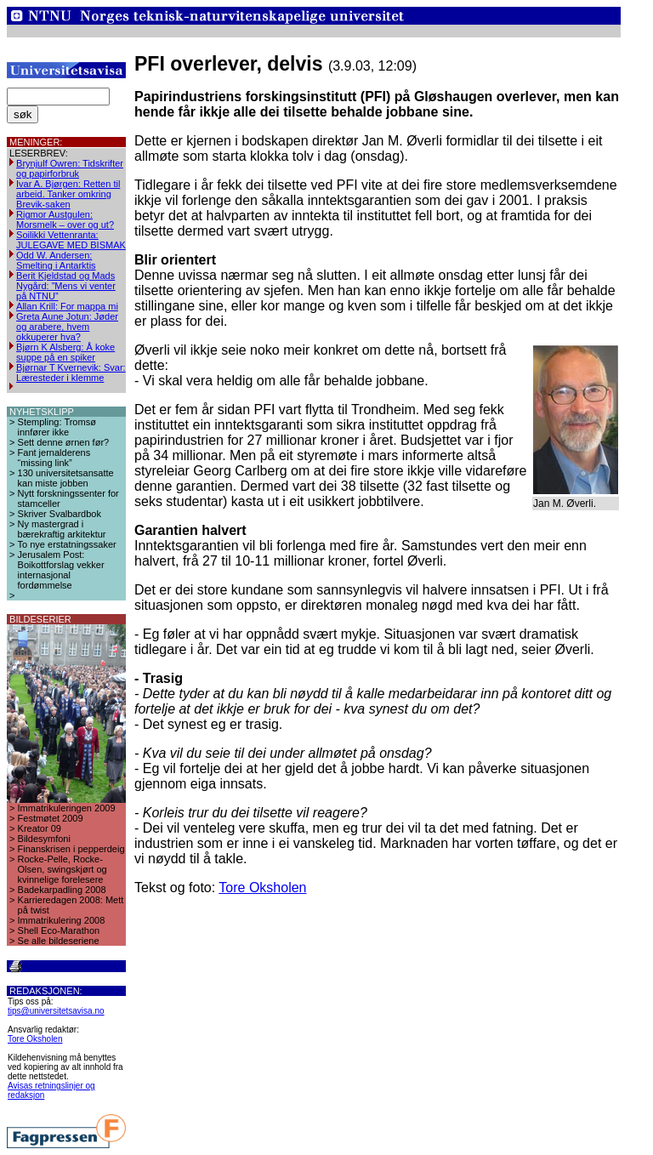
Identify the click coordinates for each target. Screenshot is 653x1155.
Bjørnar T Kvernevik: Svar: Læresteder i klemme (71, 372)
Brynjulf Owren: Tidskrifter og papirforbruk (69, 168)
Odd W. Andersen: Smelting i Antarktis (56, 260)
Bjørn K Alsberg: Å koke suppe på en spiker (65, 352)
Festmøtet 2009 (50, 818)
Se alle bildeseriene (58, 941)
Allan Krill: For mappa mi (67, 306)
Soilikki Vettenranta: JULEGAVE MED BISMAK (71, 240)
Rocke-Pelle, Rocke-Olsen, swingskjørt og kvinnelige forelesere (62, 869)
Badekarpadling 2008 (62, 890)
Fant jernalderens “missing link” (54, 457)
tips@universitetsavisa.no (56, 1011)
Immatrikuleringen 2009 (67, 808)
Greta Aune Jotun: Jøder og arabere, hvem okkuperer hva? (67, 326)
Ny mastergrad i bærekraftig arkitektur (62, 529)
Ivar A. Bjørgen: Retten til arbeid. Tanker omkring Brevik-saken (68, 194)
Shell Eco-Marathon (59, 930)
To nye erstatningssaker (67, 544)
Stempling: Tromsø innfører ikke (57, 427)
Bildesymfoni (44, 839)
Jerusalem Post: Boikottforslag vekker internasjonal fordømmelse (61, 569)
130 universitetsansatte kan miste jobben (66, 478)
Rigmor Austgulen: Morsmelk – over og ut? (65, 219)
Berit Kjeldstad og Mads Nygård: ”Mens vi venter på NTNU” (66, 285)
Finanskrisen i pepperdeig (71, 849)
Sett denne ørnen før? (64, 442)
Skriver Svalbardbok (59, 514)
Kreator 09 (39, 828)
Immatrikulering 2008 (61, 920)
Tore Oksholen (35, 1039)
